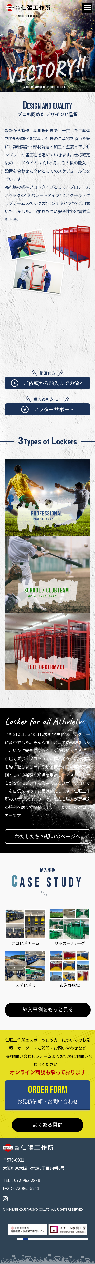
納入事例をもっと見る (48, 1009)
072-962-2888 (27, 1180)
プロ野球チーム (25, 927)
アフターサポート (47, 409)
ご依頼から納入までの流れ (47, 383)
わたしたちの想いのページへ (48, 836)
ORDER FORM (47, 1094)
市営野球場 (69, 969)
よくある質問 (47, 1124)
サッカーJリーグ (69, 927)
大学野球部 (25, 969)
